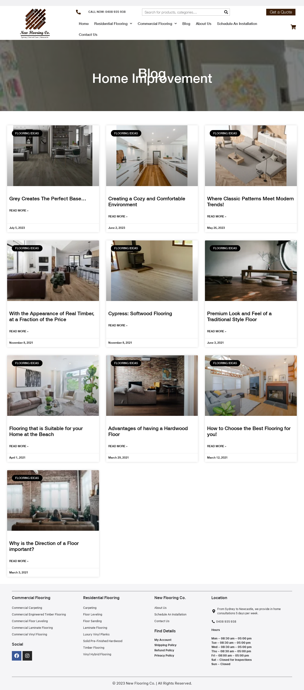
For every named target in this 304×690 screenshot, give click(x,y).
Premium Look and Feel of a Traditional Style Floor (239, 316)
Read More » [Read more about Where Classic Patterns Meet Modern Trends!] (216, 216)
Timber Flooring (93, 647)
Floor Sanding (92, 621)
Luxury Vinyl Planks (96, 634)
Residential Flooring (113, 23)
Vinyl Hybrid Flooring (97, 654)
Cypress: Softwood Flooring (140, 313)
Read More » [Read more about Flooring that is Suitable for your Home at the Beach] (18, 446)
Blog (186, 23)
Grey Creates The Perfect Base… (47, 199)
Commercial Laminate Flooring (32, 627)
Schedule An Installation (237, 23)
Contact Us (88, 34)
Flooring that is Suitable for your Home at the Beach (46, 431)
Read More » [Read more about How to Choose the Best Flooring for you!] (216, 446)
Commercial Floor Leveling (30, 621)
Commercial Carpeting (27, 608)
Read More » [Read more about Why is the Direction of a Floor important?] (18, 561)
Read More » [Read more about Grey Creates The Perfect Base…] (18, 210)
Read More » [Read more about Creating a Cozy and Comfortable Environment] (118, 216)
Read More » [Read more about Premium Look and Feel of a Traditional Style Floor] (216, 331)
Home (84, 23)
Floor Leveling (92, 614)
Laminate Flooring (95, 627)
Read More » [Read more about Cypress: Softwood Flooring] (118, 325)
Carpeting (89, 608)
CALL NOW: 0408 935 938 (107, 12)
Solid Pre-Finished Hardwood (102, 641)
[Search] (226, 12)
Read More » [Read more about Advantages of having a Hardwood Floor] (118, 446)
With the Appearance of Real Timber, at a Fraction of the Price (51, 316)
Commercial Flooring (157, 23)
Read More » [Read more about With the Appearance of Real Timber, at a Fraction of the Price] (18, 331)
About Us (203, 23)
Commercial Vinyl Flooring (29, 634)
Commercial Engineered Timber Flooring (39, 614)
